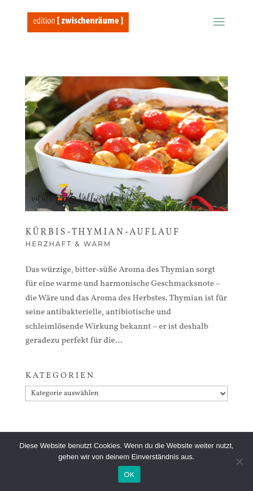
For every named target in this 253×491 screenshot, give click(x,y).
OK (129, 474)
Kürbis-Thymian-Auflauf (102, 232)
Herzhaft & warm (68, 244)
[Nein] (239, 461)
